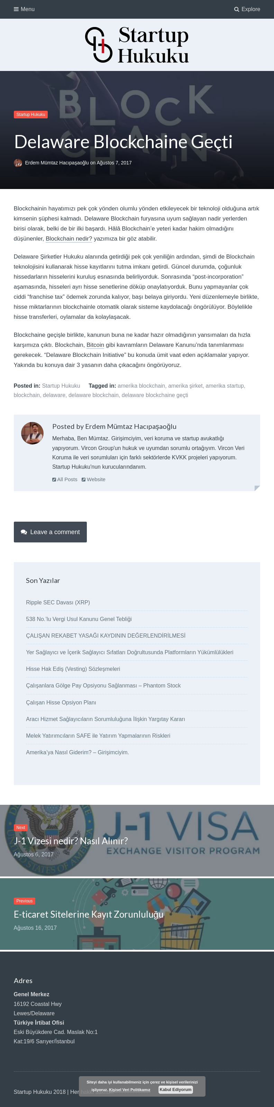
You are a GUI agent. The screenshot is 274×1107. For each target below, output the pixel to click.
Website (94, 479)
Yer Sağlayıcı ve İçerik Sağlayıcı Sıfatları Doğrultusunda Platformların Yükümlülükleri (129, 652)
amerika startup (225, 386)
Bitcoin (95, 345)
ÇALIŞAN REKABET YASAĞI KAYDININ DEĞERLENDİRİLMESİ (105, 636)
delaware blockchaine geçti (155, 395)
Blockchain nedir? (69, 238)
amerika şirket (185, 386)
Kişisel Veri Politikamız (129, 1090)
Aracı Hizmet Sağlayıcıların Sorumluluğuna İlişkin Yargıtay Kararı (105, 719)
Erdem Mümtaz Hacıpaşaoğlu (57, 162)
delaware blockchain (93, 395)
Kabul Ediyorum (176, 1089)
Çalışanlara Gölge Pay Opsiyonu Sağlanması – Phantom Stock (103, 685)
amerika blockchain (141, 386)
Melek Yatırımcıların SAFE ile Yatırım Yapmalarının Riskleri (98, 736)
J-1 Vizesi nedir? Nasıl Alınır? (71, 840)
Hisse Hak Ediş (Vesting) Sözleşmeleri (73, 669)
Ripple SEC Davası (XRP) (58, 602)
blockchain (27, 395)
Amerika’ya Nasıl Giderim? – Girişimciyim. (77, 752)
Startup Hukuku (31, 114)
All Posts (64, 479)
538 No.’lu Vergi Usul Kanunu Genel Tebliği (79, 619)
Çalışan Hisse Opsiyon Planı (61, 702)
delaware (54, 395)
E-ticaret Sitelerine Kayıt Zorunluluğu (89, 914)
